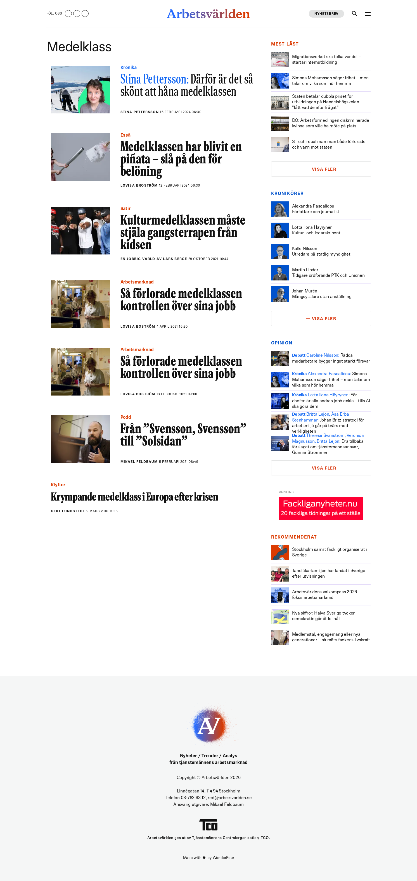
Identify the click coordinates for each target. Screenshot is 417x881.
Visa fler (324, 170)
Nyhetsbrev (326, 14)
